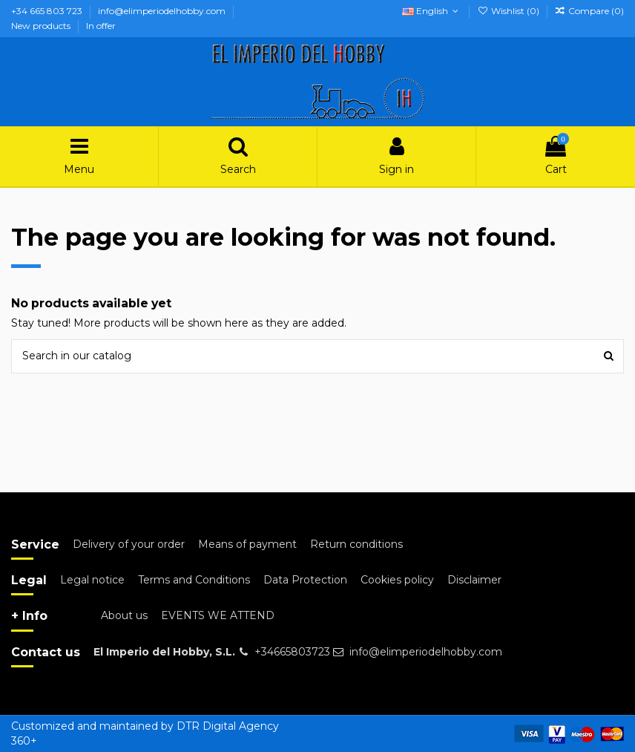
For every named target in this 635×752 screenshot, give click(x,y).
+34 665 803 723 (48, 10)
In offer (101, 25)
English (431, 10)
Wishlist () (509, 10)
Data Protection (305, 579)
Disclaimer (474, 579)
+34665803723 (292, 651)
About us (124, 615)
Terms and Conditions (194, 579)
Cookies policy (397, 579)
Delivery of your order (129, 544)
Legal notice (92, 579)
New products (42, 25)
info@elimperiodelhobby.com (163, 10)
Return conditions (356, 544)
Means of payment (247, 544)
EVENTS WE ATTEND (217, 615)
